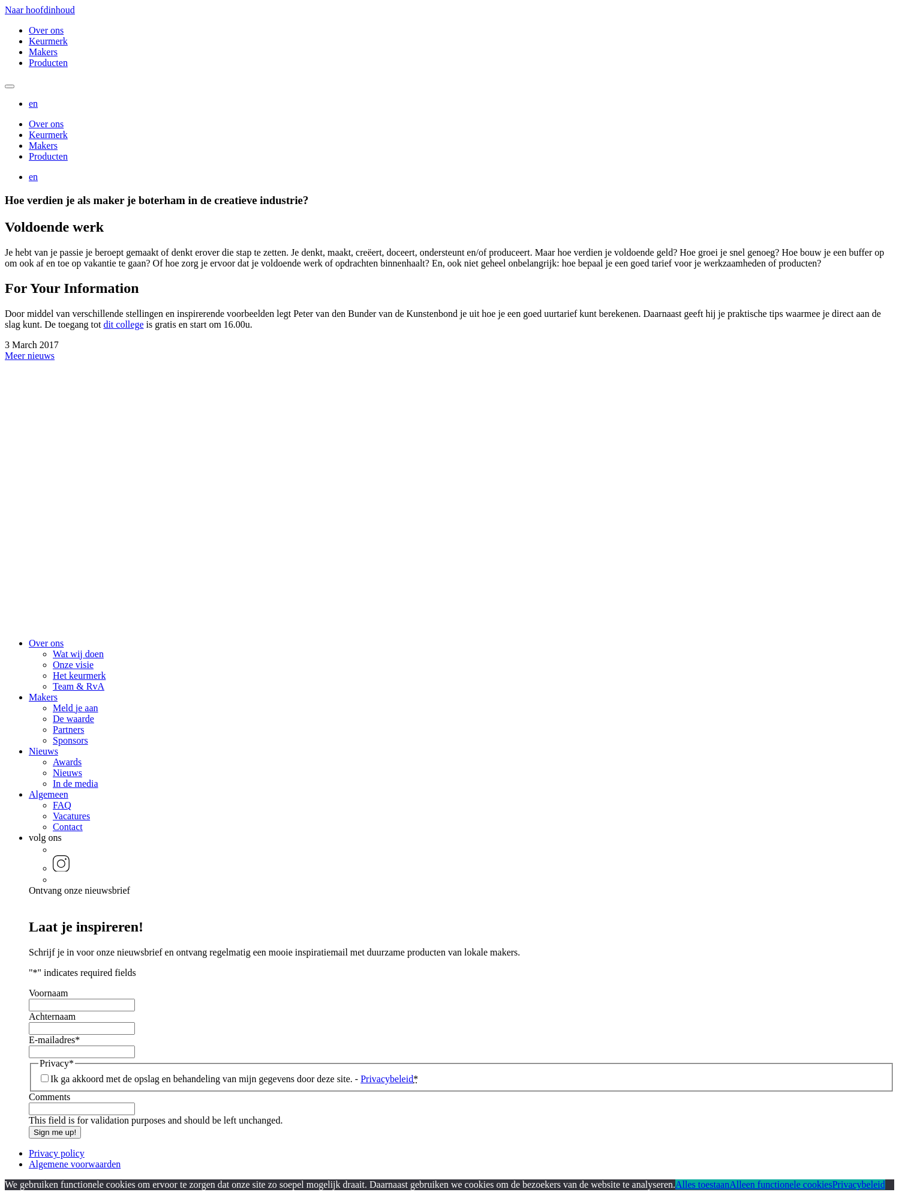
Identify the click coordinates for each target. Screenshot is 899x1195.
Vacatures (71, 816)
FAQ (62, 805)
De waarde (73, 719)
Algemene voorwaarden (75, 1164)
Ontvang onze (79, 890)
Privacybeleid (386, 1079)
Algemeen (48, 794)
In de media (75, 783)
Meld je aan (75, 708)
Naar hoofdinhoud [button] (40, 10)
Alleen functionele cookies (780, 1184)
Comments (49, 1097)
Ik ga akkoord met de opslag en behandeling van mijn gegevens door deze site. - (234, 1079)
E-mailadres (54, 1040)
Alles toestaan (702, 1184)
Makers (43, 52)
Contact (68, 827)
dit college (123, 324)
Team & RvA (78, 686)
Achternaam (52, 1016)
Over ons (46, 30)
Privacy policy (57, 1153)
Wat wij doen (78, 654)
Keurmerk (48, 41)
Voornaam (48, 993)
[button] (33, 103)
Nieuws (43, 751)
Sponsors (70, 740)
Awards (67, 762)
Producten (48, 63)
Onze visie (73, 665)
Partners (68, 729)
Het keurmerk (79, 675)
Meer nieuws (30, 356)
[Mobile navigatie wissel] (9, 86)
